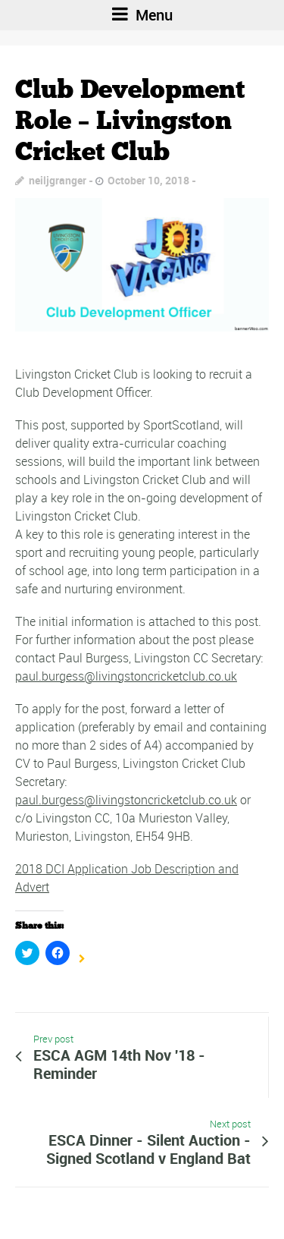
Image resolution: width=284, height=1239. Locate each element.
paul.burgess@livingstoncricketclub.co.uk (126, 676)
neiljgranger (57, 180)
